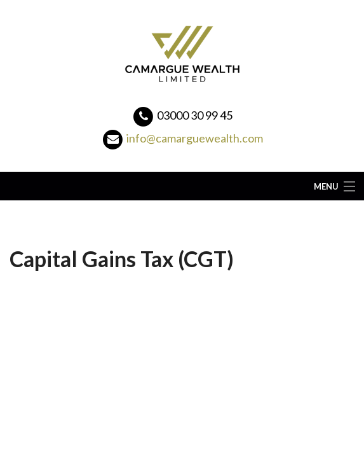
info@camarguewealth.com (194, 138)
